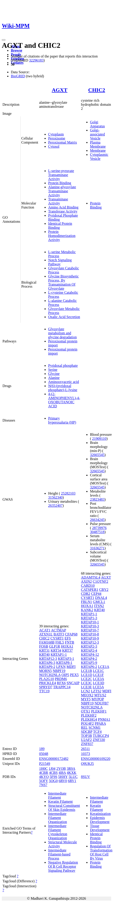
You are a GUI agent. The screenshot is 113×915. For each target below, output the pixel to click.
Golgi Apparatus (97, 124)
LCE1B (86, 671)
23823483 (97, 499)
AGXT (59, 90)
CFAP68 (71, 634)
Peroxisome (56, 138)
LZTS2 (96, 691)
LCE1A (103, 667)
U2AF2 (86, 740)
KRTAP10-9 (90, 638)
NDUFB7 (101, 703)
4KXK (71, 773)
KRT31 (44, 650)
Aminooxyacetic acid (63, 382)
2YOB (61, 769)
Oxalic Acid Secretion (64, 317)
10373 (85, 754)
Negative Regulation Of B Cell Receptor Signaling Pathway (63, 866)
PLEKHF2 (88, 715)
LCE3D (98, 683)
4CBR (43, 773)
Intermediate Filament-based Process (59, 854)
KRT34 (56, 650)
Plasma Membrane (98, 144)
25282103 (68, 493)
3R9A (71, 769)
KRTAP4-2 (89, 658)
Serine (52, 370)
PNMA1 (104, 719)
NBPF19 (59, 671)
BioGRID (18, 76)
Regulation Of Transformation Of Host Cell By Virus (101, 852)
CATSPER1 (89, 590)
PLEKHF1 (98, 711)
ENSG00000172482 (53, 759)
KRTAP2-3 (89, 646)
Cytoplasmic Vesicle (99, 157)
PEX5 (74, 675)
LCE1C (98, 671)
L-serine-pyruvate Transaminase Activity (61, 175)
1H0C (43, 769)
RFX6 (61, 683)
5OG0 (53, 781)
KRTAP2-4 (89, 650)
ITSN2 (99, 606)
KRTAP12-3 (48, 658)
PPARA (100, 723)
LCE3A (98, 679)
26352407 (55, 505)
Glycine (54, 374)
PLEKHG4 (89, 719)
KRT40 (44, 654)
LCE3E (86, 687)
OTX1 (85, 711)
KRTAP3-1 (66, 658)
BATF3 (59, 634)
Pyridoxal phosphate (63, 365)
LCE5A (98, 687)
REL (84, 727)
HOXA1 (67, 646)
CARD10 (87, 585)
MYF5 (86, 699)
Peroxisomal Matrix (62, 142)
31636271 (97, 548)
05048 (43, 754)
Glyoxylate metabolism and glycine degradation (62, 333)
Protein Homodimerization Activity (61, 236)
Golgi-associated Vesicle (97, 134)
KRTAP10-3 (90, 626)
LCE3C (86, 683)
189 (42, 749)
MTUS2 (100, 695)
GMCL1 (99, 602)
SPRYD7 (45, 687)
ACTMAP (58, 630)
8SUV (85, 777)
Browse (16, 50)
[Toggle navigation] (3, 40)
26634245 (97, 520)
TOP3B (86, 736)
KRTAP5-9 (89, 663)
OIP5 (65, 675)
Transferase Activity (63, 211)
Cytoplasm (56, 134)
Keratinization (100, 814)
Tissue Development (99, 828)
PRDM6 (61, 679)
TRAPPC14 (61, 687)
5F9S (53, 777)
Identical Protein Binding (96, 838)
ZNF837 (87, 744)
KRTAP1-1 (59, 654)
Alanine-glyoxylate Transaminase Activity (62, 191)
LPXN (61, 667)
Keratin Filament (60, 801)
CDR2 (85, 594)
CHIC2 (96, 90)
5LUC (73, 777)
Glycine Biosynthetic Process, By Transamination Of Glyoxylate (63, 282)
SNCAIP (73, 683)
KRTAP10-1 (90, 622)
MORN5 (45, 671)
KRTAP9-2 (47, 667)
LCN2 (85, 691)
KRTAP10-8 (90, 634)
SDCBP (86, 732)
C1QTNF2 (100, 581)
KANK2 (87, 610)
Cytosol (53, 146)
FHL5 (59, 642)
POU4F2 (87, 723)
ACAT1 (44, 630)
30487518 (97, 532)
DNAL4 (101, 598)
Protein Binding (59, 183)
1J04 (52, 769)
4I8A (62, 773)
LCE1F (98, 675)
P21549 (44, 764)
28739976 (99, 528)
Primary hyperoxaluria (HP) (62, 420)
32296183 (36, 60)
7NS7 (43, 785)
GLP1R (54, 646)
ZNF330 (99, 740)
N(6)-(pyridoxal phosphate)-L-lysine (62, 388)
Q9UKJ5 (87, 764)
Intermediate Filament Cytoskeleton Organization (57, 832)
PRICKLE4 (47, 683)
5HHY (63, 777)
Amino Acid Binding (63, 207)
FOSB (43, 646)
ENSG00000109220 (95, 759)
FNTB (69, 642)
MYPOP (98, 699)
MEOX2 (87, 695)
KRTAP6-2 (89, 667)
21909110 (99, 438)
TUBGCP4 (101, 736)
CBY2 (103, 590)
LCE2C (86, 679)
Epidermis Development (99, 820)
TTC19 (44, 691)
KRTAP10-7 (90, 630)
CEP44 (96, 594)
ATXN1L (46, 634)
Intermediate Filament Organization (57, 818)
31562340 (55, 497)
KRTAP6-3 (47, 663)
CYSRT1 (57, 638)
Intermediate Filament (57, 795)
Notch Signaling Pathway (60, 262)
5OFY (43, 781)
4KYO (44, 777)
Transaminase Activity (58, 201)
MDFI (70, 667)
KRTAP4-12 (90, 654)
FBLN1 (86, 602)
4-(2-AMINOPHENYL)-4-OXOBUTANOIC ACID (64, 400)
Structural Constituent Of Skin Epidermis (64, 808)
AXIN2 (86, 581)
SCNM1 (95, 727)
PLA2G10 (46, 679)
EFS (68, 638)
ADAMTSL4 (90, 577)
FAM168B (46, 642)
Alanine (54, 378)
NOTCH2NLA (50, 675)
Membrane (98, 150)
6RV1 (72, 781)
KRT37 (67, 650)
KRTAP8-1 (64, 663)
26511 (85, 749)
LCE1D (86, 675)
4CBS (53, 773)
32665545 (97, 455)
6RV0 (63, 781)
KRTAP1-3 (89, 618)
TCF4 (97, 732)
